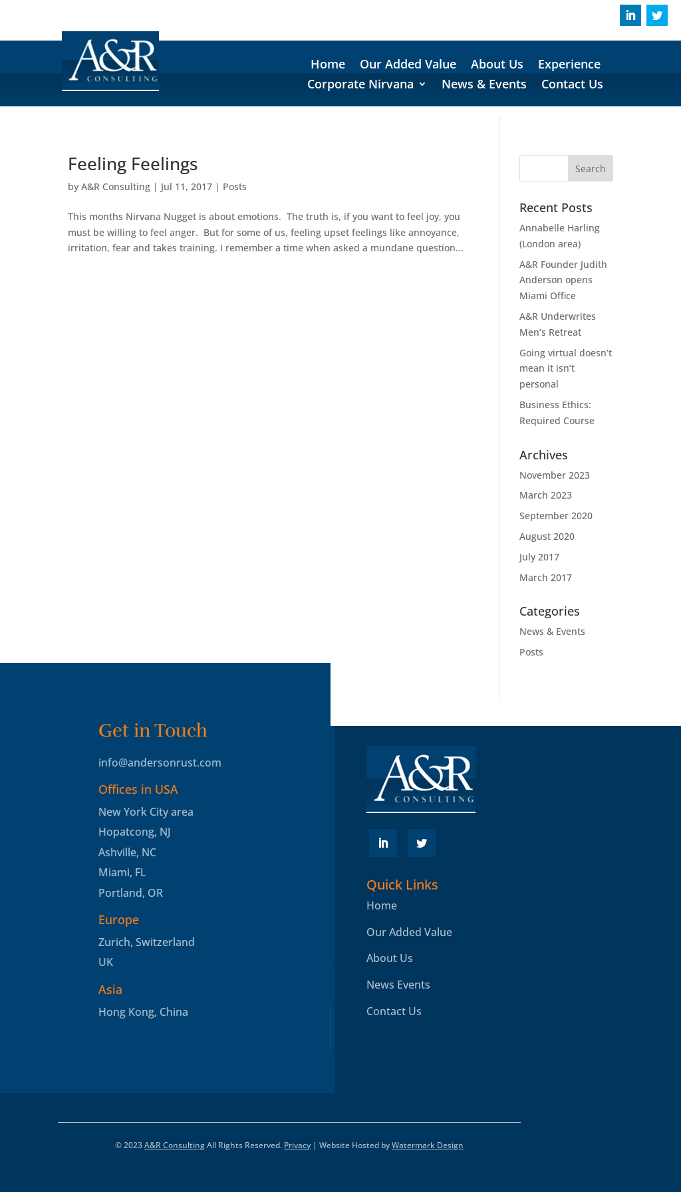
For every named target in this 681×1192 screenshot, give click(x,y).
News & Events (484, 85)
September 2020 (556, 515)
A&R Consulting (115, 186)
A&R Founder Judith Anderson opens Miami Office (563, 280)
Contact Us (572, 85)
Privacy (297, 1145)
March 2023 (545, 495)
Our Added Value (408, 65)
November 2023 (554, 475)
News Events (398, 984)
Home (328, 65)
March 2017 (545, 577)
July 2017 (539, 556)
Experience (569, 65)
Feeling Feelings (133, 164)
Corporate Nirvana (360, 85)
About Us (497, 65)
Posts (235, 186)
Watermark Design (428, 1145)
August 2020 (547, 536)
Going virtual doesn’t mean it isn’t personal (565, 368)
